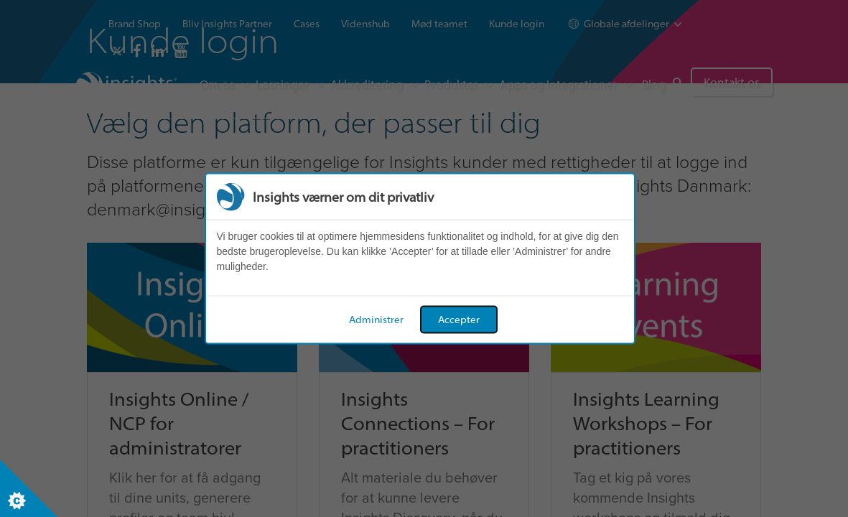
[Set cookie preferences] (28, 488)
